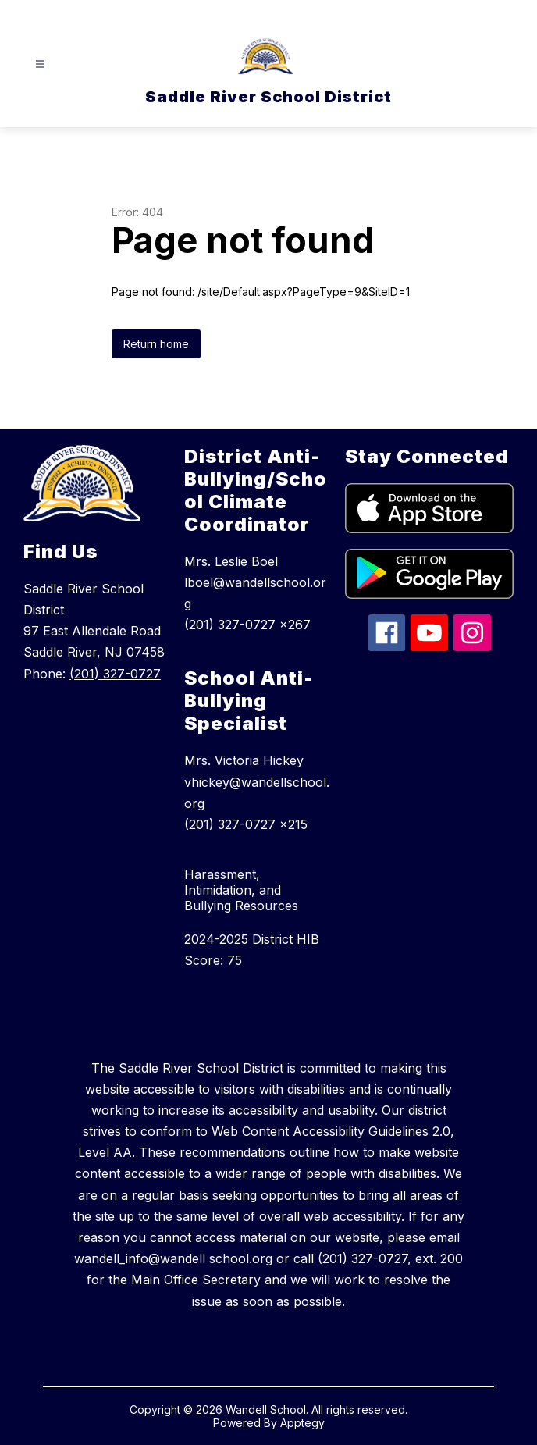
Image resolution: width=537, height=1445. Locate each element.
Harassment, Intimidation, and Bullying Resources (241, 890)
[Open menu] (40, 64)
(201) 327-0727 (115, 674)
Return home (156, 344)
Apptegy (302, 1422)
